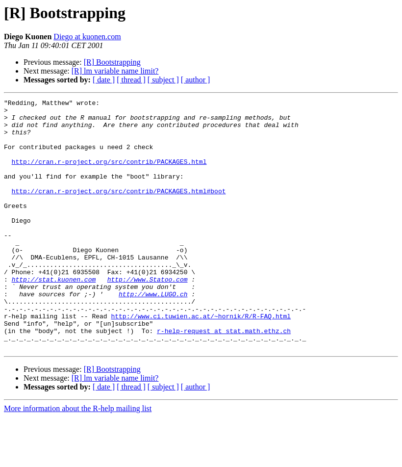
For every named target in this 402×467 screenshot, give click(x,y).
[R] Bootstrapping (112, 62)
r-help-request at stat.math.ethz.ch (224, 377)
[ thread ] (131, 80)
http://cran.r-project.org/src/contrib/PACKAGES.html (109, 174)
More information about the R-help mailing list (77, 458)
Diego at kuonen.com (87, 36)
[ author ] (195, 80)
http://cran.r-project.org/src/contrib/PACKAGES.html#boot (119, 210)
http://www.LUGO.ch (153, 333)
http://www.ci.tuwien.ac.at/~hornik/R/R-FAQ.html (201, 360)
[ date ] (104, 80)
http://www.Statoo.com (147, 315)
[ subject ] (163, 80)
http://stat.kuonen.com (54, 315)
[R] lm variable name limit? (115, 71)
